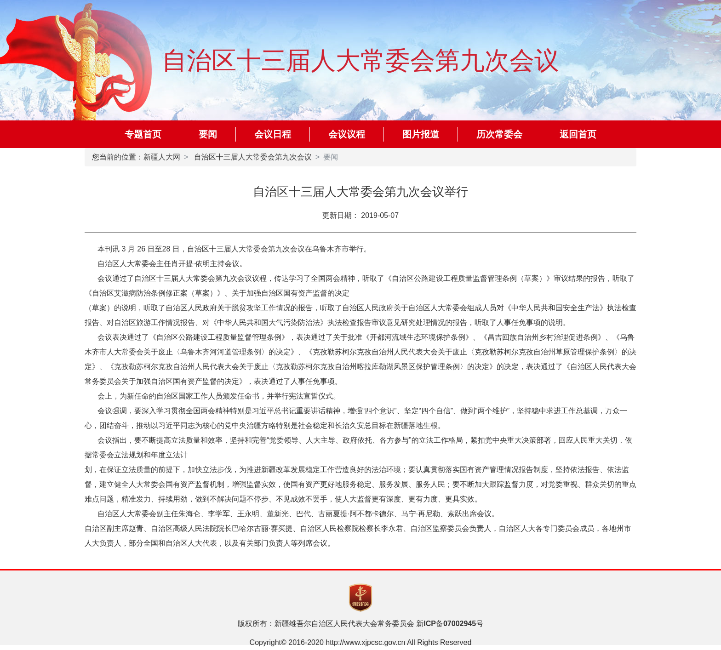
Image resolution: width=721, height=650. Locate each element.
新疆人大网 (161, 157)
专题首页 (143, 134)
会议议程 (346, 134)
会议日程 (272, 134)
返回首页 (578, 134)
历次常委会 (499, 134)
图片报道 (420, 134)
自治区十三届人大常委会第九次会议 (253, 157)
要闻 (208, 134)
